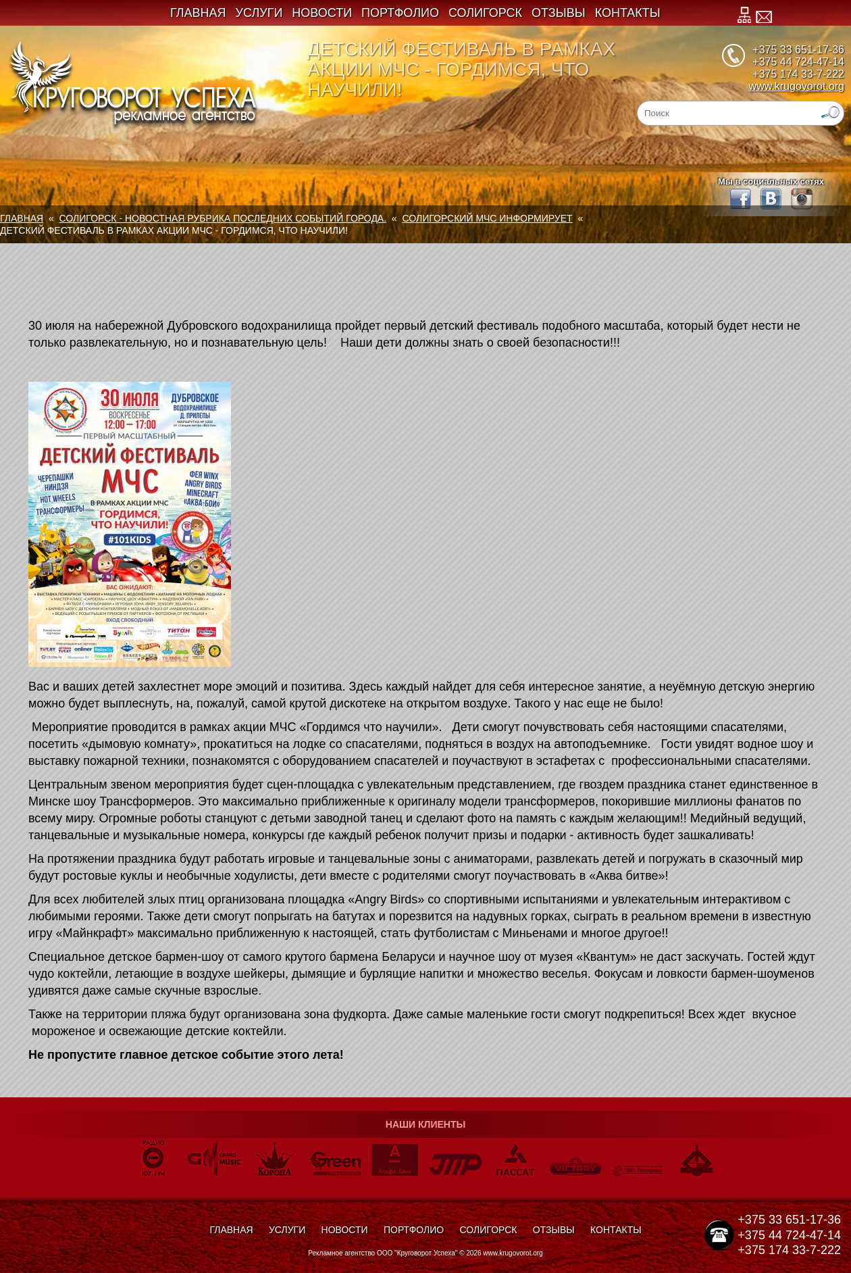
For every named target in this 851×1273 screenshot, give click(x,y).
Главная (198, 13)
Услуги (259, 13)
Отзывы (559, 13)
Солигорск (485, 13)
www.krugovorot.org (796, 86)
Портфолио (400, 13)
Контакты (628, 13)
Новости (322, 13)
